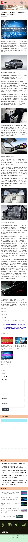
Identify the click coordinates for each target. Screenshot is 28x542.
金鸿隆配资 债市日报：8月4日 (8, 516)
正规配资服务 (24, 524)
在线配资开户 (17, 524)
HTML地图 (21, 536)
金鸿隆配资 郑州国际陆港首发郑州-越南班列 (13, 463)
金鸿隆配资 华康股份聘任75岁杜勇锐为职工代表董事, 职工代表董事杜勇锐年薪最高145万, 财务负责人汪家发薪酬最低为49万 (14, 482)
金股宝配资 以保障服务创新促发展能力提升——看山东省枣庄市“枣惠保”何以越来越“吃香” (10, 510)
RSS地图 (17, 536)
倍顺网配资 (2, 525)
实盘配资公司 (10, 524)
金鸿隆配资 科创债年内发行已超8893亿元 (15, 324)
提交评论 (6, 409)
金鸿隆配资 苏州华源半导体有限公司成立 (12, 467)
